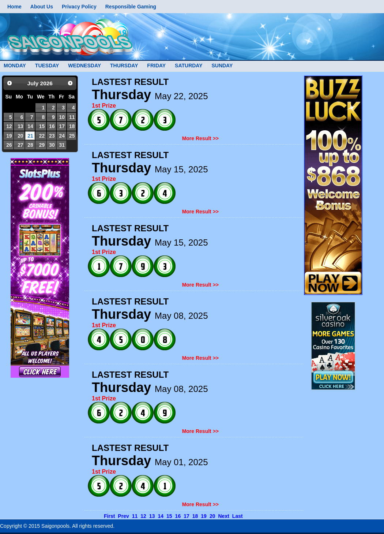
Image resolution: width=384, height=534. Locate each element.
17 (61, 126)
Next (223, 516)
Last (237, 516)
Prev (123, 516)
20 (20, 136)
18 (72, 126)
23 (51, 136)
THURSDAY (124, 65)
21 (30, 136)
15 (42, 126)
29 (42, 145)
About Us (41, 7)
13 (20, 126)
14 (30, 126)
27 (20, 145)
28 (30, 145)
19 (9, 136)
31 (61, 145)
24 (61, 136)
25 (72, 136)
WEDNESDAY (84, 65)
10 (61, 117)
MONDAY (15, 65)
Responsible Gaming (130, 7)
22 (42, 136)
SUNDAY (222, 65)
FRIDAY (156, 65)
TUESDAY (47, 65)
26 (9, 145)
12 (9, 126)
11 (72, 117)
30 (51, 145)
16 (51, 126)
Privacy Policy (79, 7)
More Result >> (200, 138)
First (109, 516)
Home (14, 7)
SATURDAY (188, 65)
